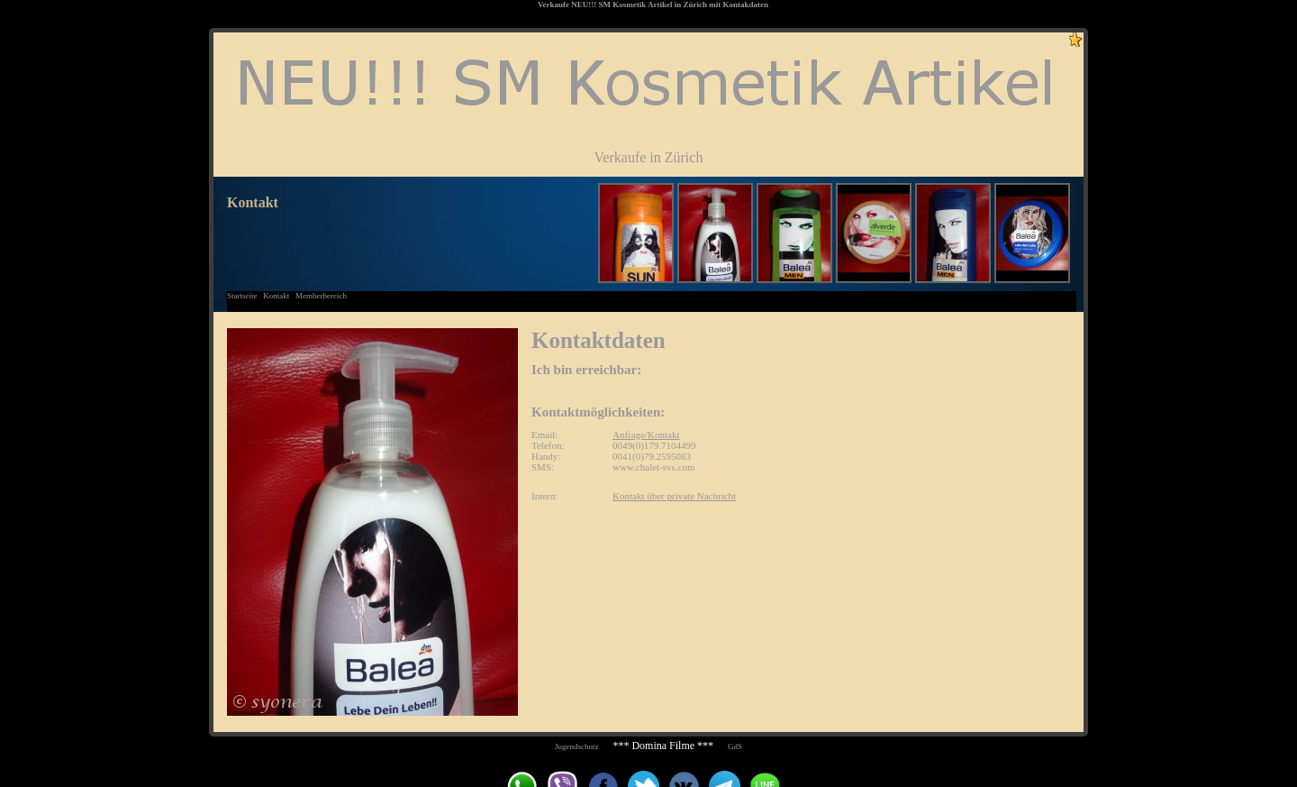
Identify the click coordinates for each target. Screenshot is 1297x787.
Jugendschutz (577, 746)
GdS (735, 746)
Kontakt (276, 295)
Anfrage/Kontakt (646, 434)
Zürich (696, 4)
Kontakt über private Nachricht (674, 495)
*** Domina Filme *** (662, 745)
